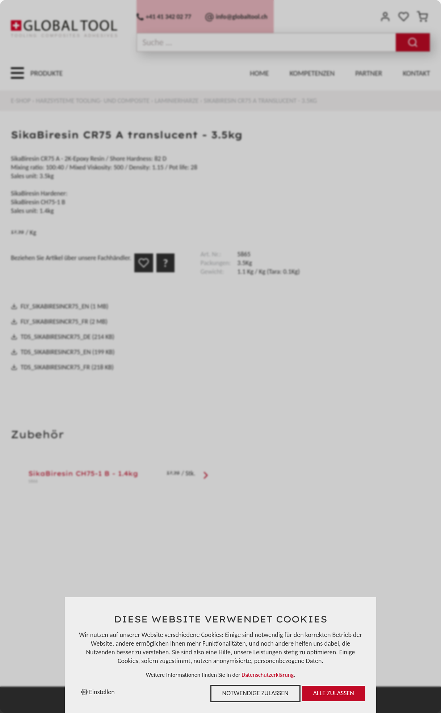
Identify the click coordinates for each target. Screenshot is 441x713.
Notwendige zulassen (255, 693)
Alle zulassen (333, 693)
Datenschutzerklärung (268, 674)
